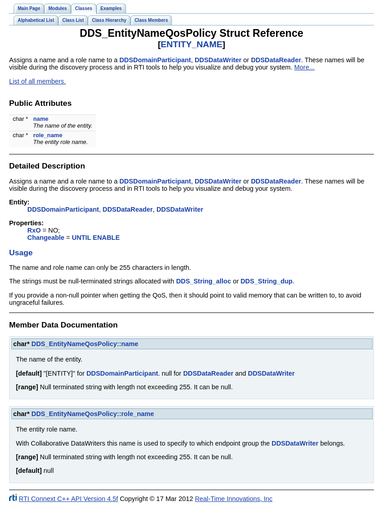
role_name (47, 135)
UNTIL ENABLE (96, 237)
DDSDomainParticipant (155, 60)
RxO (34, 230)
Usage (21, 252)
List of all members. (37, 81)
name (40, 118)
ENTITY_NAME (191, 44)
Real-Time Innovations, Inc (233, 498)
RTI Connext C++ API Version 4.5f (68, 498)
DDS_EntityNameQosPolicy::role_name (92, 413)
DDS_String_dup (266, 281)
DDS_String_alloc (203, 281)
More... (304, 67)
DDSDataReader (276, 60)
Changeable (46, 237)
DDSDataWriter (218, 60)
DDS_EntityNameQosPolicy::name (84, 343)
